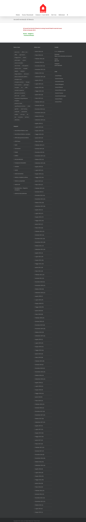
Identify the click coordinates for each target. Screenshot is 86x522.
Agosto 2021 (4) (39, 253)
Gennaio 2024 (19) (39, 148)
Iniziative (17, 166)
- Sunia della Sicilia (59, 81)
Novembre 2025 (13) (40, 69)
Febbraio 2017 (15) (39, 447)
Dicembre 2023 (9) (39, 152)
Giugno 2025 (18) (39, 87)
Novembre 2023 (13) (40, 156)
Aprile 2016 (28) (39, 483)
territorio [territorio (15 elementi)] (27, 117)
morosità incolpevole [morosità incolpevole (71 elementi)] (19, 90)
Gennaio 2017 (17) (39, 451)
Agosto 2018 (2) (39, 382)
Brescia (25, 33)
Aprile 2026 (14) (39, 51)
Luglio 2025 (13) (39, 84)
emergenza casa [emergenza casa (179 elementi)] (18, 79)
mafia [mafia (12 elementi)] (26, 87)
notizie (16, 170)
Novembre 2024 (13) (40, 112)
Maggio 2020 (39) (39, 307)
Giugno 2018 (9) (39, 390)
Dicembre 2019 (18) (40, 325)
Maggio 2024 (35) (39, 134)
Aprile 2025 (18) (39, 94)
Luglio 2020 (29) (39, 300)
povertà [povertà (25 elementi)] (23, 95)
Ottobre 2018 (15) (39, 375)
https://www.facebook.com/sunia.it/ (63, 56)
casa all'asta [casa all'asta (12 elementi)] (17, 65)
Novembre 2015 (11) (40, 501)
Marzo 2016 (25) (39, 487)
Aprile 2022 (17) (39, 224)
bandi (16, 145)
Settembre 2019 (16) (40, 336)
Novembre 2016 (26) (40, 458)
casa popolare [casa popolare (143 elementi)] (25, 65)
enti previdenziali (19, 159)
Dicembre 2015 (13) (40, 498)
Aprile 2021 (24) (39, 267)
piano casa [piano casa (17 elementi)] (17, 95)
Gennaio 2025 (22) (39, 105)
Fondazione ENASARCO (20, 163)
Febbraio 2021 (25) (39, 274)
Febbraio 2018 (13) (39, 404)
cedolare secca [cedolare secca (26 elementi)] (18, 68)
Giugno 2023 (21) (39, 174)
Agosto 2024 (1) (39, 123)
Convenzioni (18, 148)
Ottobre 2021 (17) (39, 246)
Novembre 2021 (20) (40, 242)
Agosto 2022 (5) (39, 210)
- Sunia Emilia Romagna (60, 96)
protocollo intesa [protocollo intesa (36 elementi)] (18, 103)
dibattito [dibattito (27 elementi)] (16, 71)
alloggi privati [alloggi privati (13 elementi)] (18, 57)
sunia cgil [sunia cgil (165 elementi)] (22, 114)
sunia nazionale (58, 65)
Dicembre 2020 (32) (40, 282)
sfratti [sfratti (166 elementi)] (29, 106)
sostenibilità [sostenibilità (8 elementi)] (24, 111)
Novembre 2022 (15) (40, 199)
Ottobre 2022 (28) (39, 202)
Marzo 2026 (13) (39, 55)
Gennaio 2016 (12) (39, 494)
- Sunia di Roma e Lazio (60, 90)
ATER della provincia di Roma (22, 137)
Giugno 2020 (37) (39, 303)
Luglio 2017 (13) (39, 429)
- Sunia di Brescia (59, 87)
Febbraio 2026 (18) (39, 58)
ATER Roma (17, 141)
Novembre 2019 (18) (40, 328)
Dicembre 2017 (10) (40, 411)
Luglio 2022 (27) (39, 213)
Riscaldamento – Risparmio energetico (21, 189)
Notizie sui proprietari (20, 181)
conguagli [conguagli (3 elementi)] (25, 68)
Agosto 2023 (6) (39, 166)
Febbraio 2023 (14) (39, 188)
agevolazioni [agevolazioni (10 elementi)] (22, 54)
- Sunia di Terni (58, 102)
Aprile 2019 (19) (39, 354)
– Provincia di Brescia (28, 35)
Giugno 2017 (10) (39, 433)
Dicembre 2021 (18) (40, 238)
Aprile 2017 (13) (39, 440)
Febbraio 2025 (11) (39, 102)
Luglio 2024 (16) (39, 127)
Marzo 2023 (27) (39, 184)
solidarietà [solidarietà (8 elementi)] (17, 111)
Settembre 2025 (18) (40, 76)
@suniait (57, 61)
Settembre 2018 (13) (40, 379)
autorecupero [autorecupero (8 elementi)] (17, 60)
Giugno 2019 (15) (39, 346)
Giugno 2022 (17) (39, 217)
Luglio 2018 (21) (39, 386)
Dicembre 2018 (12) (40, 368)
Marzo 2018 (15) (39, 400)
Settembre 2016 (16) (40, 465)
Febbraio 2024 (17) (39, 145)
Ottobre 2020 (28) (39, 289)
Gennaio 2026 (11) (39, 62)
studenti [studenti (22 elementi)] (16, 114)
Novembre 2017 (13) (40, 415)
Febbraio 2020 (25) (39, 318)
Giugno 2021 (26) (39, 260)
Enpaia (16, 152)
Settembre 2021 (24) (40, 249)
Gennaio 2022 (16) (39, 235)
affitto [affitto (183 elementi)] (16, 54)
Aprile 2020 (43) (39, 310)
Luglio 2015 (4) (39, 508)
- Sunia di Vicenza (59, 93)
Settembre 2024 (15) (40, 120)
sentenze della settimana (21, 193)
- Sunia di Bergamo (59, 84)
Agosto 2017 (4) (39, 426)
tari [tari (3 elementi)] (27, 114)
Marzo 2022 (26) (39, 228)
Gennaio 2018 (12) (39, 408)
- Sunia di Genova (59, 78)
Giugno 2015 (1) (39, 512)
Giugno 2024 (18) (39, 130)
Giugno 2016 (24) (39, 476)
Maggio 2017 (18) (39, 436)
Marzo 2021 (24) (39, 271)
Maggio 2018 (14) (39, 393)
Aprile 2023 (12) (39, 181)
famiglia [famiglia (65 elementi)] (27, 82)
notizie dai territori (19, 173)
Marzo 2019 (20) (39, 357)
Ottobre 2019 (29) (39, 332)
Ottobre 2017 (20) (39, 418)
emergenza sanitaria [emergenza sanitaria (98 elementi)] (19, 82)
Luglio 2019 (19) (39, 343)
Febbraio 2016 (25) (39, 490)
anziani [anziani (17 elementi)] (24, 57)
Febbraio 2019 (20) (39, 361)
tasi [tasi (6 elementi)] (15, 117)
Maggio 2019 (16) (39, 350)
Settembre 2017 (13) (40, 422)
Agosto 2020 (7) (39, 296)
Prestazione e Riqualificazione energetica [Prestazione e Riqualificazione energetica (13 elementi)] (21, 99)
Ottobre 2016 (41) (39, 461)
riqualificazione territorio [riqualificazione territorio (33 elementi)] (20, 106)
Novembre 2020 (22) (40, 285)
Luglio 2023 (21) (39, 170)
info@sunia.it (83, 2)
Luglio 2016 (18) (39, 472)
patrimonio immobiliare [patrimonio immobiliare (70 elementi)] (20, 93)
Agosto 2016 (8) (39, 469)
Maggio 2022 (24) (39, 220)
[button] (67, 14)
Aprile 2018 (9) (38, 397)
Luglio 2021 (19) (39, 256)
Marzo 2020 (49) (39, 314)
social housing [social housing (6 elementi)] (24, 109)
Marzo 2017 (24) (39, 444)
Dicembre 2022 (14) (40, 195)
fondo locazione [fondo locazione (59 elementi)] (18, 84)
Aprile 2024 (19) (39, 138)
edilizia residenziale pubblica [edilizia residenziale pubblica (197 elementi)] (21, 76)
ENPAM (16, 155)
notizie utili (17, 184)
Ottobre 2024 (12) (39, 116)
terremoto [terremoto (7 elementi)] (20, 117)
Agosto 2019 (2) (39, 339)
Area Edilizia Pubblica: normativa (22, 134)
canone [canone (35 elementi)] (24, 60)
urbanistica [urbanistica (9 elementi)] (17, 119)
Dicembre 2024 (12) (40, 109)
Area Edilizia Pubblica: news (21, 130)
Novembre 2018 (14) (40, 372)
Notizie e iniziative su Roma (21, 177)
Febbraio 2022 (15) (39, 231)
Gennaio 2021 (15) (39, 278)
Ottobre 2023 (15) (39, 159)
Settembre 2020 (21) (40, 292)
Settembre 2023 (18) (40, 163)
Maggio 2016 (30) (39, 479)
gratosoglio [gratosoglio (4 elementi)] (26, 84)
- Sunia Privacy (58, 75)
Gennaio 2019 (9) (39, 364)
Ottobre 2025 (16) (39, 73)
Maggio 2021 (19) (39, 264)
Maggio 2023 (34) (39, 177)
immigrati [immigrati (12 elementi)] (17, 87)
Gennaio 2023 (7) (39, 192)
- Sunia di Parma (58, 99)
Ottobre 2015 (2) (39, 505)
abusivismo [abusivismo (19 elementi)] (17, 52)
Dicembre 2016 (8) (39, 454)
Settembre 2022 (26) (40, 206)
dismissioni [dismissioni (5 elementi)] (26, 74)
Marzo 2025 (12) (39, 98)
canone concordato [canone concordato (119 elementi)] (19, 63)
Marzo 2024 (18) (39, 141)
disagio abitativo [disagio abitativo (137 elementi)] (18, 74)
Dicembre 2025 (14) (40, 66)
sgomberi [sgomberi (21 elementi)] (17, 109)
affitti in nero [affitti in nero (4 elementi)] (24, 52)
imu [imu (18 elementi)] (22, 87)
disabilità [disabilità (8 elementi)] (22, 71)
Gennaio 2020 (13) (39, 321)
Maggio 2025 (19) (39, 91)
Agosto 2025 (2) (39, 80)
